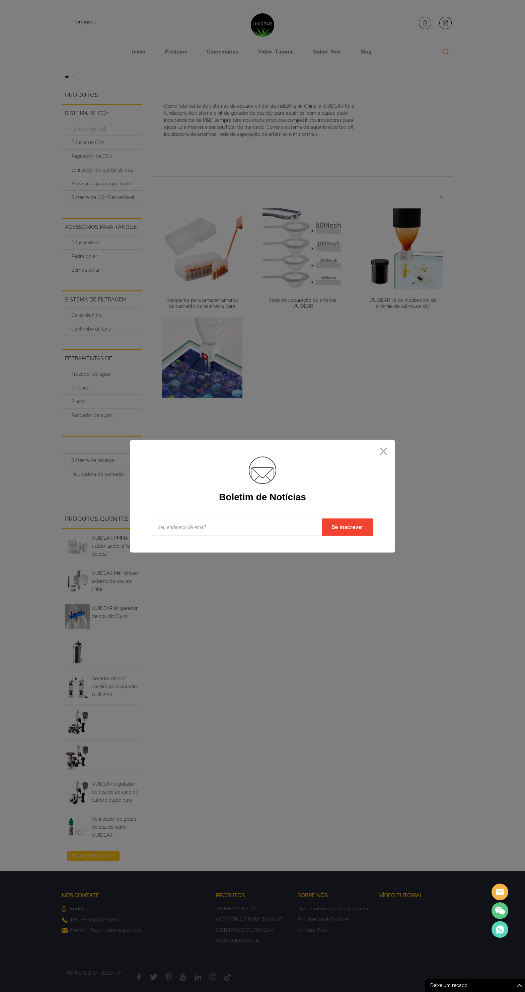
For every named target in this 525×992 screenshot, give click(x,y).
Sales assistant (500, 892)
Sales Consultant (500, 929)
